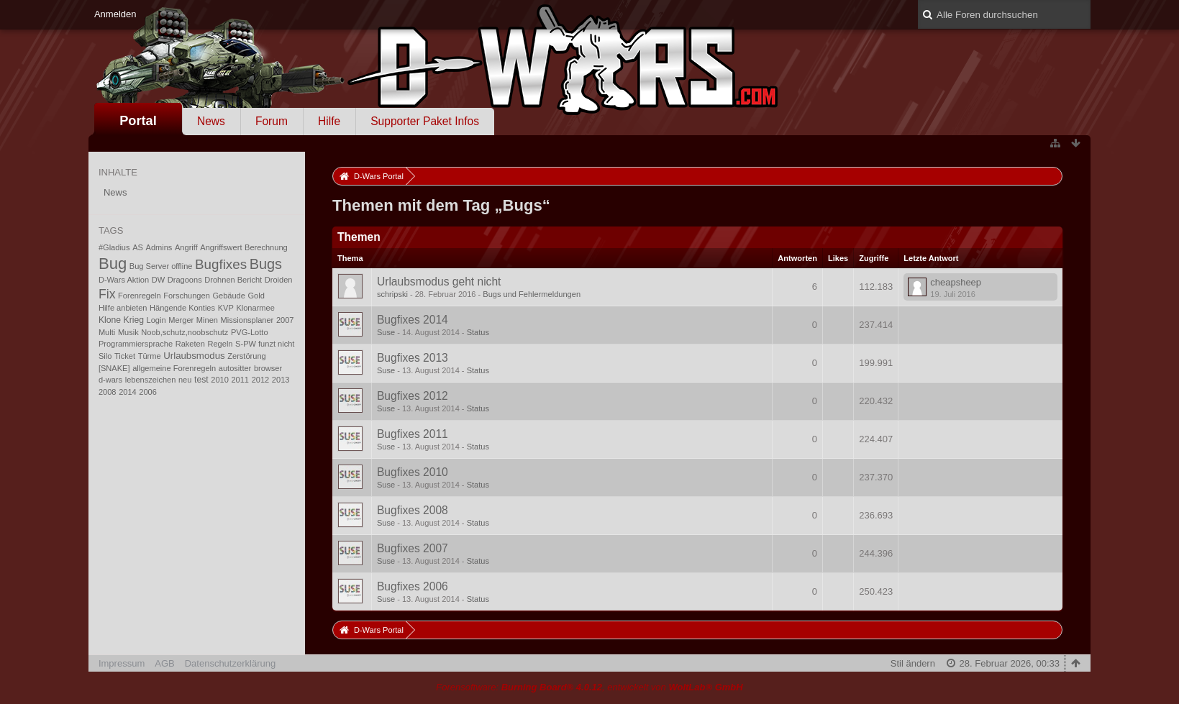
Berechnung (266, 247)
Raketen (190, 343)
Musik (128, 332)
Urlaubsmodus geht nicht (439, 281)
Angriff (186, 247)
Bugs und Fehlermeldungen (532, 294)
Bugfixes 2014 (412, 320)
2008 (108, 392)
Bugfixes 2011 (412, 434)
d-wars (110, 379)
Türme (149, 356)
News (211, 121)
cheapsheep (955, 282)
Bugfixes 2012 (412, 396)
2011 (240, 379)
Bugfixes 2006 (412, 586)
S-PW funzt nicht (264, 343)
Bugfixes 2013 (412, 358)
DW (158, 279)
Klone (110, 320)
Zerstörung (246, 356)
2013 (281, 379)
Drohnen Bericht (233, 279)
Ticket (124, 356)
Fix (107, 294)
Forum (271, 121)
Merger (181, 320)
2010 (220, 379)
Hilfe (329, 121)
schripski (392, 294)
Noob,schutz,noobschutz (184, 332)
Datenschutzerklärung (230, 663)
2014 (128, 392)
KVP (226, 307)
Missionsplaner (247, 320)
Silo (105, 356)
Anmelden (115, 14)
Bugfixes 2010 (412, 472)
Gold (256, 295)
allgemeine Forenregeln (174, 368)
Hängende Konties (182, 307)
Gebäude (228, 295)
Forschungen (186, 295)
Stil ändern (913, 663)
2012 (261, 379)
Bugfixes (221, 264)
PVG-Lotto (249, 332)
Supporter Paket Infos (424, 121)
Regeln (219, 343)
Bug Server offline (161, 266)
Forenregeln (139, 295)
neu (184, 379)
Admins (159, 247)
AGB (164, 663)
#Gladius (114, 247)
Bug (113, 264)
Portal (138, 121)
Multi (107, 332)
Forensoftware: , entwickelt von (589, 687)
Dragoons (185, 279)
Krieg (134, 320)
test (201, 380)
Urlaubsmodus (193, 355)
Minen (207, 320)
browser (268, 368)
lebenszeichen (150, 379)
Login (156, 320)
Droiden (279, 279)
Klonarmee (255, 307)
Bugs (266, 264)
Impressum (122, 663)
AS (137, 247)
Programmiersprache (136, 343)
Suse (386, 332)
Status (478, 332)
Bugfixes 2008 (412, 510)
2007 (285, 320)
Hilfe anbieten (123, 307)
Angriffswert (221, 247)
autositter (235, 368)
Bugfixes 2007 (412, 548)
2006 (148, 392)
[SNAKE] (114, 368)
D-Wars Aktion (124, 279)
